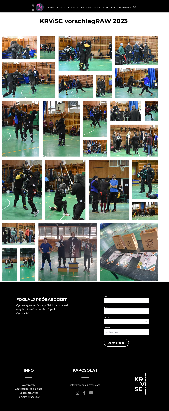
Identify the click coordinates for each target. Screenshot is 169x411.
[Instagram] (33, 4)
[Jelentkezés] (116, 343)
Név (105, 296)
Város (106, 317)
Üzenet (107, 328)
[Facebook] (33, 7)
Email (106, 307)
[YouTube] (33, 10)
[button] (50, 7)
